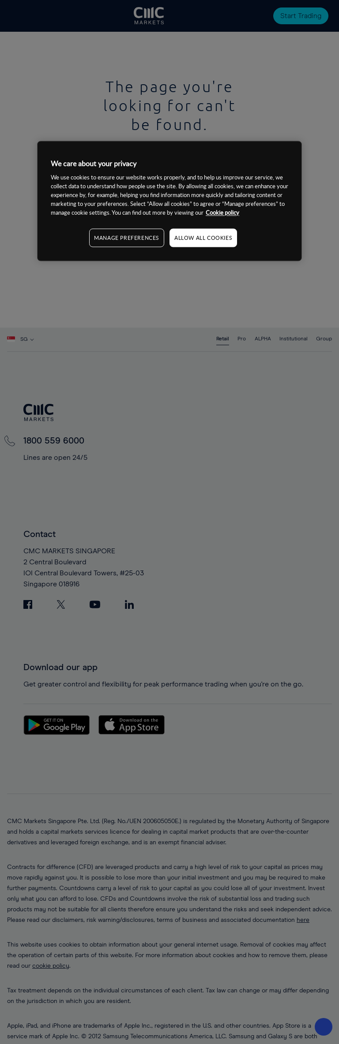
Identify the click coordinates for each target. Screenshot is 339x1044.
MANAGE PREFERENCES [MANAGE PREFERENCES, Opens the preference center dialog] (126, 237)
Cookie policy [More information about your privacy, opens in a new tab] (222, 212)
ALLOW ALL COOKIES (203, 237)
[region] (169, 201)
